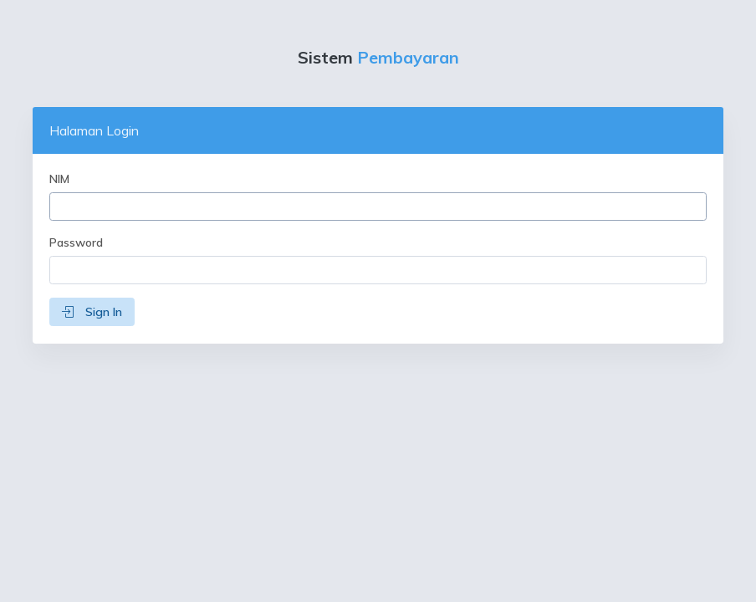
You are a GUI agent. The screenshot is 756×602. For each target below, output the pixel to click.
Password (76, 242)
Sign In (92, 311)
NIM (59, 178)
